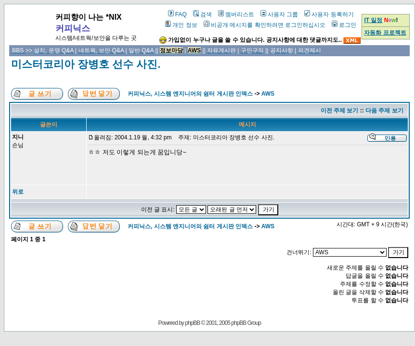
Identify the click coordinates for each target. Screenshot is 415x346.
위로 (18, 191)
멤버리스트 (236, 14)
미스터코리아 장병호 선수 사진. (85, 64)
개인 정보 (181, 25)
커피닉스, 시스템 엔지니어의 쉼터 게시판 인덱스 (190, 93)
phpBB (192, 323)
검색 (202, 14)
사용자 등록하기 (328, 14)
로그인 (344, 25)
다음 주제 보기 (384, 110)
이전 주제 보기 (340, 110)
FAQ (177, 14)
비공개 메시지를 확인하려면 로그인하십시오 (264, 25)
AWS (267, 93)
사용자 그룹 (279, 14)
